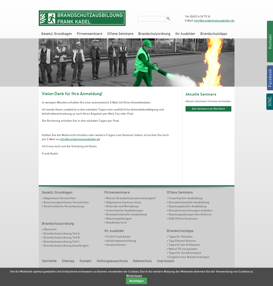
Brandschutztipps (213, 33)
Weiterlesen (134, 275)
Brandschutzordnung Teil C (62, 241)
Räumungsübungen (119, 218)
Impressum (165, 261)
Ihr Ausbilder (185, 33)
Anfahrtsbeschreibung (121, 241)
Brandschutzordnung (154, 33)
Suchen (168, 19)
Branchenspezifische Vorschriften (66, 202)
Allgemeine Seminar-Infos (123, 202)
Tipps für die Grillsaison (184, 245)
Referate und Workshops (122, 206)
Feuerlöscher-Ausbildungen (124, 210)
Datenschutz (142, 261)
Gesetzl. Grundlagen (56, 33)
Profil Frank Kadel (118, 236)
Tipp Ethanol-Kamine (182, 241)
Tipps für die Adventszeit (185, 253)
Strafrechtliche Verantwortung (64, 206)
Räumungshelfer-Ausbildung (188, 206)
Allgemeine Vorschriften (60, 198)
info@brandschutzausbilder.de (214, 20)
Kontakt (85, 261)
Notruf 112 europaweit (183, 249)
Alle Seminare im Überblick (208, 108)
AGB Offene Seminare (183, 218)
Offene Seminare (120, 33)
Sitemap (68, 261)
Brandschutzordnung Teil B (62, 237)
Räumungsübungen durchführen (190, 214)
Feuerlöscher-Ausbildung (185, 198)
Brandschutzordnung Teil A (62, 233)
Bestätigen (136, 280)
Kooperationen (116, 245)
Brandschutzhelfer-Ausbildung (126, 214)
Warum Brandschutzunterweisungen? (131, 198)
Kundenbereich (116, 222)
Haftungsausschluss (112, 261)
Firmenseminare (89, 33)
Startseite (49, 261)
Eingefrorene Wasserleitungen (189, 257)
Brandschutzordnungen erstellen (190, 210)
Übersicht (50, 229)
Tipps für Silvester (181, 236)
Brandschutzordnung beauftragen (66, 245)
